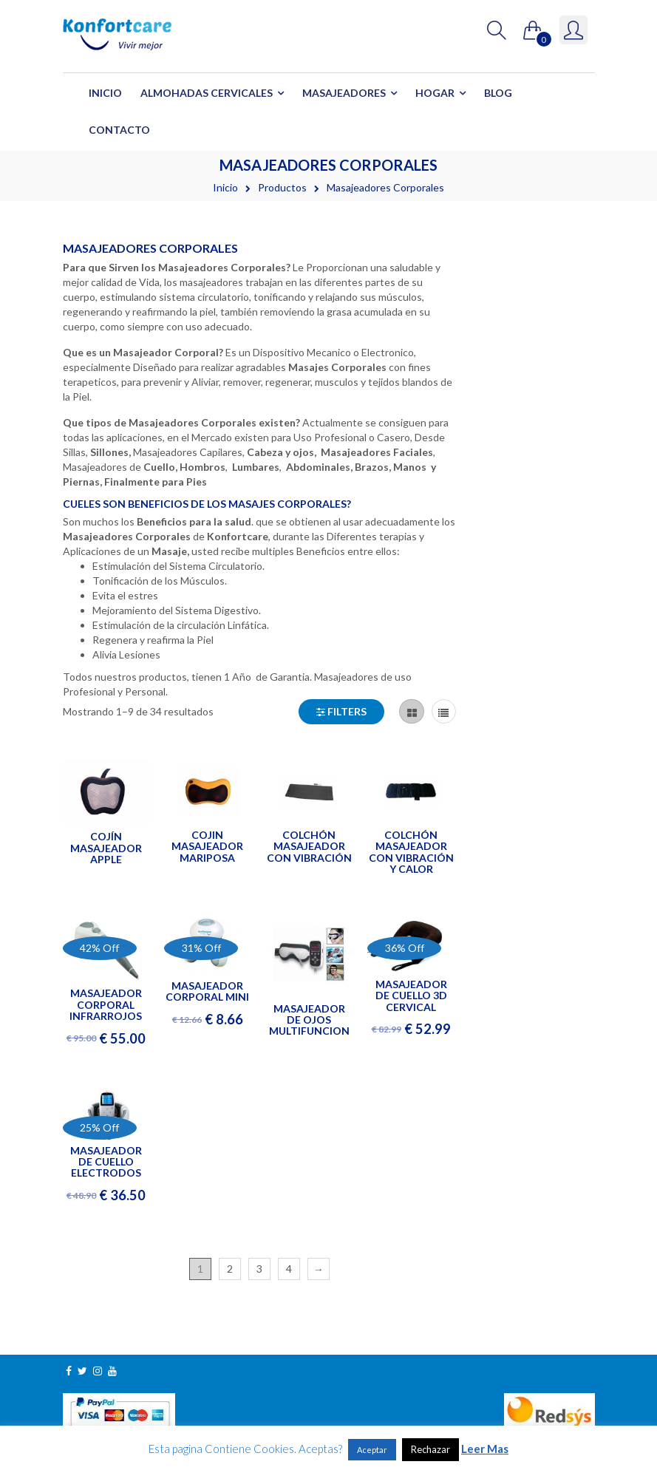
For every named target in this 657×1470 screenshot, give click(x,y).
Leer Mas (484, 1448)
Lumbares (255, 466)
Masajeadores (344, 92)
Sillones (109, 452)
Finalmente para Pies (155, 481)
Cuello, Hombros (184, 466)
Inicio (105, 92)
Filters (341, 711)
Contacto (119, 129)
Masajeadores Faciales (377, 452)
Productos (282, 187)
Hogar (435, 92)
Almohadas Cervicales (206, 92)
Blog (498, 92)
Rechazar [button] (430, 1449)
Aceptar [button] (372, 1449)
